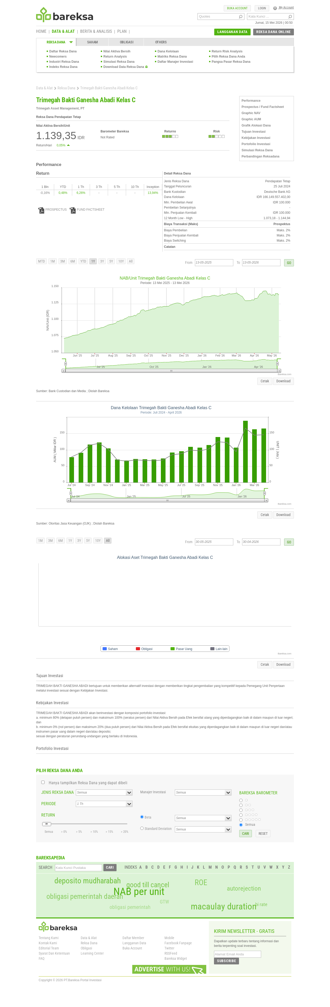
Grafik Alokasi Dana (256, 125)
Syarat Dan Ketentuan (54, 953)
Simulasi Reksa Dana (119, 62)
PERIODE (48, 803)
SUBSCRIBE (226, 961)
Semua (250, 824)
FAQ (41, 958)
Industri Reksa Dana (64, 62)
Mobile (169, 938)
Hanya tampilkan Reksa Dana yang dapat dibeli (88, 782)
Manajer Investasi (153, 792)
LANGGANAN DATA (232, 32)
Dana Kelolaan (168, 51)
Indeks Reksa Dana (63, 67)
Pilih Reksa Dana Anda (228, 56)
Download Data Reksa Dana (123, 67)
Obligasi (86, 948)
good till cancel (147, 885)
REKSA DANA (56, 42)
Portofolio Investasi (256, 144)
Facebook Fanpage (178, 943)
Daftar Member (133, 938)
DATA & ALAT (63, 32)
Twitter (169, 948)
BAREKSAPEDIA (50, 857)
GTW (164, 901)
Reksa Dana (66, 88)
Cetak (265, 381)
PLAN (122, 32)
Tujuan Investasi (254, 131)
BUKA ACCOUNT (237, 8)
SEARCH (45, 867)
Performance (251, 100)
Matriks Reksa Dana (172, 56)
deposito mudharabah (87, 881)
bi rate (261, 904)
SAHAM (92, 42)
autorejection (244, 888)
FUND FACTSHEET (87, 209)
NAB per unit (138, 891)
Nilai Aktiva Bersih (116, 51)
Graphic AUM (251, 119)
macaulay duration (224, 906)
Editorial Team (49, 948)
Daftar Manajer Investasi (175, 62)
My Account (283, 7)
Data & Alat (44, 88)
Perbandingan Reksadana (260, 156)
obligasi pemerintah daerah (84, 896)
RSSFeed (170, 953)
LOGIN (262, 8)
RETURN (48, 815)
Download (283, 381)
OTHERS (161, 42)
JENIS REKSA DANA (57, 792)
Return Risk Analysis (227, 51)
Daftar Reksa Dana (63, 51)
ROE (201, 882)
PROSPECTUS (52, 209)
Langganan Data (134, 943)
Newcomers (58, 56)
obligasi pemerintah (130, 907)
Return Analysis (115, 56)
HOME (41, 32)
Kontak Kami (48, 943)
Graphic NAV (251, 113)
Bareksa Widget (175, 958)
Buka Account (132, 948)
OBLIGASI (127, 42)
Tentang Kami (49, 938)
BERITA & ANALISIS (96, 32)
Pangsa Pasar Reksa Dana (231, 62)
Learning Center (92, 953)
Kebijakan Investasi (256, 138)
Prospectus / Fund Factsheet (263, 107)
